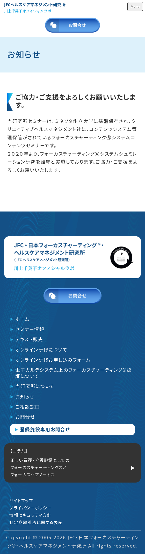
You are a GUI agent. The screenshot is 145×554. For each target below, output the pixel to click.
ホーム (22, 319)
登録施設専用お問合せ (45, 429)
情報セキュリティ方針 (30, 515)
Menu (135, 6)
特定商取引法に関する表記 (36, 522)
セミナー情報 (30, 329)
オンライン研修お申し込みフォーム (53, 360)
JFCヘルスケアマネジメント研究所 (35, 5)
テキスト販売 (29, 339)
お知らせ (24, 397)
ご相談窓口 (27, 407)
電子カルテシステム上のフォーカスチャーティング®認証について (73, 373)
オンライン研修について (41, 350)
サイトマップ (21, 501)
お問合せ (25, 417)
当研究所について (35, 386)
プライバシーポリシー (30, 508)
